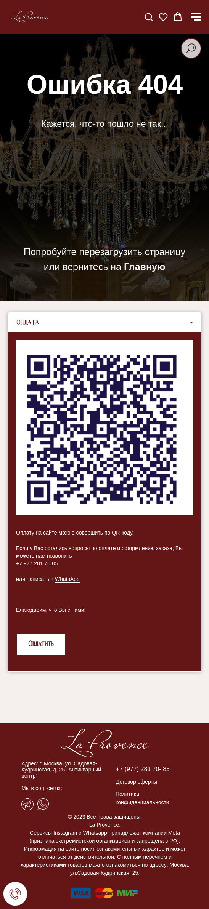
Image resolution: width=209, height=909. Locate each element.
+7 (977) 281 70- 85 (143, 769)
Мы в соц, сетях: (41, 788)
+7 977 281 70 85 (37, 563)
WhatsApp (67, 579)
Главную (144, 266)
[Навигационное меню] (196, 17)
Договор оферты (136, 782)
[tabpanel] (104, 501)
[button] (148, 16)
